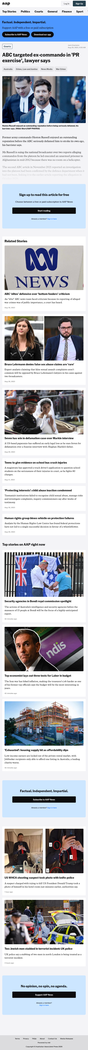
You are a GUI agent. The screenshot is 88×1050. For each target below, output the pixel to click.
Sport (79, 11)
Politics (25, 11)
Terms (17, 1039)
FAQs (34, 1039)
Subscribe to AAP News (16, 34)
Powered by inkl (44, 1043)
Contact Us (52, 1039)
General (52, 11)
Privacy (26, 1039)
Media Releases (66, 1039)
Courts (39, 11)
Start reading (44, 210)
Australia (8, 69)
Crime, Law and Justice (27, 69)
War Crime (61, 69)
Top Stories (9, 11)
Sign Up (79, 3)
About (42, 1039)
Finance (67, 11)
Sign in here (52, 219)
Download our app (42, 34)
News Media (46, 69)
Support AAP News (44, 994)
